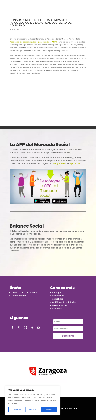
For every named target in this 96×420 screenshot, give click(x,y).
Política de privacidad (66, 408)
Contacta (57, 308)
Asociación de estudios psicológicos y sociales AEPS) (33, 42)
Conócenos (58, 295)
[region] (32, 400)
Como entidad (19, 295)
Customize (16, 410)
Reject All (32, 410)
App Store (75, 163)
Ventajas (56, 292)
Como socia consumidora (25, 292)
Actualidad (57, 298)
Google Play (59, 163)
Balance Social (59, 305)
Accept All (49, 410)
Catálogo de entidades (64, 302)
